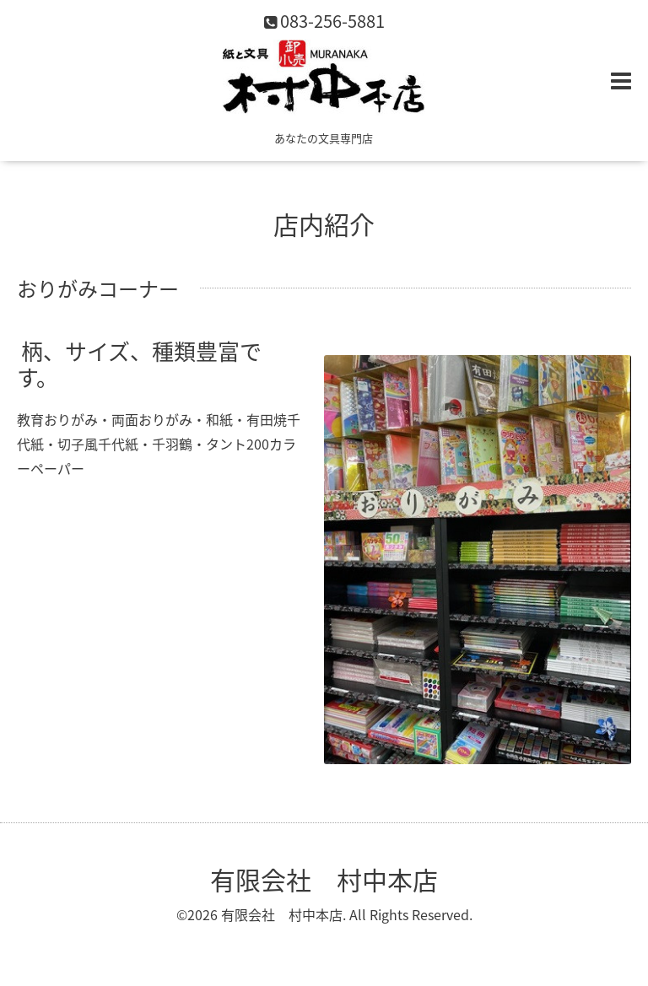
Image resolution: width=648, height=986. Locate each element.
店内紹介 (324, 224)
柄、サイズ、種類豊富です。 (139, 364)
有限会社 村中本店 (324, 879)
